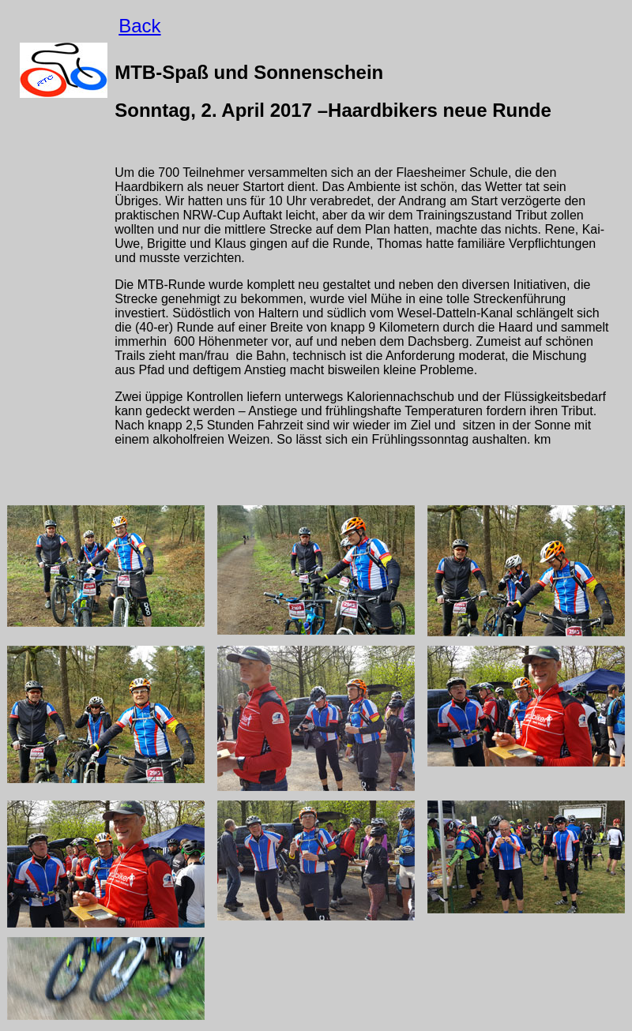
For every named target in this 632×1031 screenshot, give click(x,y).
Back (139, 25)
